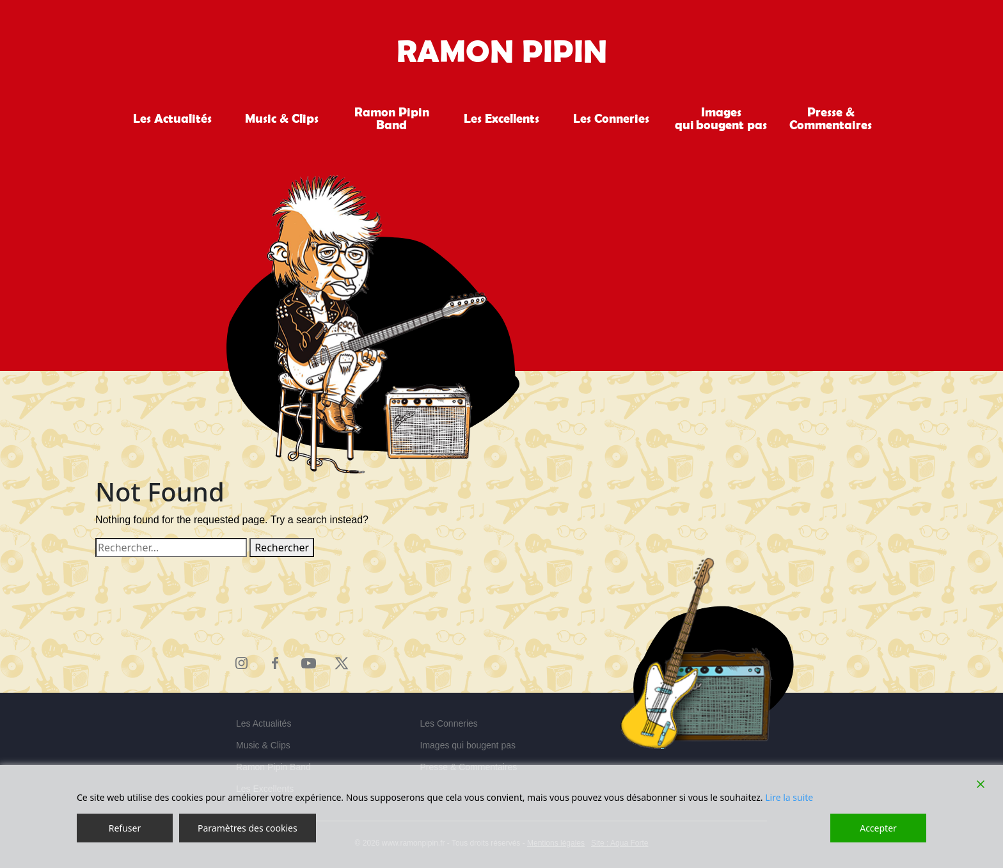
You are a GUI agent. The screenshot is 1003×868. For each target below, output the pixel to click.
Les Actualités (172, 118)
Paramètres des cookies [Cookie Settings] (247, 828)
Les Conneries (611, 118)
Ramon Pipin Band (391, 118)
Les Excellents (501, 118)
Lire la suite (789, 797)
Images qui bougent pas (721, 118)
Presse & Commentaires (830, 118)
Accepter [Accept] (878, 828)
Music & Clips (282, 118)
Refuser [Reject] (125, 828)
